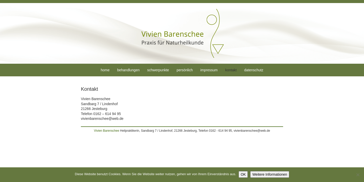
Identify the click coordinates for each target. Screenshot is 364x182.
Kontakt (231, 70)
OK (243, 174)
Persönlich (185, 70)
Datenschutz (253, 70)
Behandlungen (128, 70)
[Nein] (357, 174)
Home (105, 70)
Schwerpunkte (158, 70)
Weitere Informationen (269, 174)
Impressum (208, 70)
